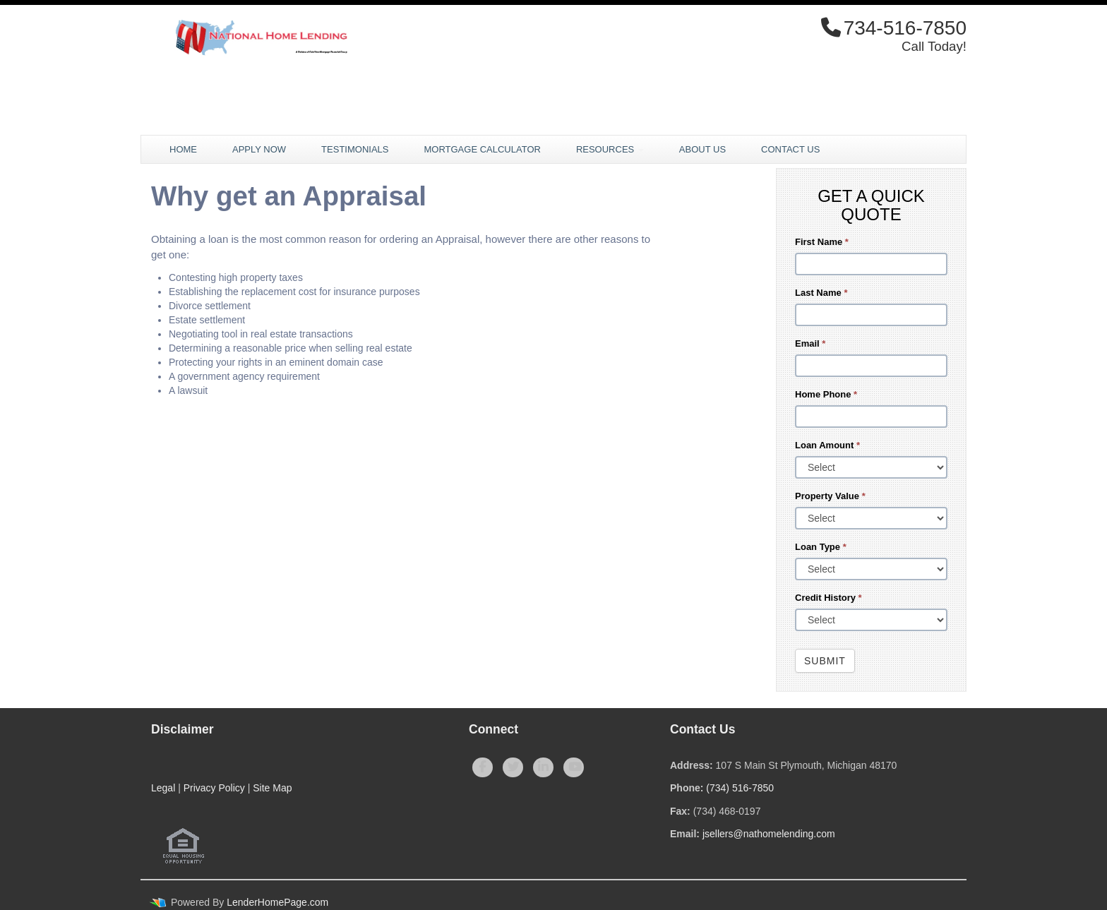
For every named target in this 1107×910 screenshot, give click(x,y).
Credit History (828, 597)
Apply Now (259, 149)
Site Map (272, 788)
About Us (702, 149)
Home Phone (826, 394)
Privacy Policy (214, 788)
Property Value (830, 496)
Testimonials (354, 149)
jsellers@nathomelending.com (768, 833)
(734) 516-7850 (740, 788)
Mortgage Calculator (482, 149)
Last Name (821, 292)
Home (183, 149)
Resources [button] (610, 149)
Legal (163, 788)
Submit (825, 660)
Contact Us (790, 149)
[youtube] (573, 767)
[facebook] (482, 767)
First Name (822, 242)
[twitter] (513, 767)
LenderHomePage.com (277, 902)
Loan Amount (827, 445)
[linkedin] (543, 767)
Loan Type (820, 546)
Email (810, 343)
